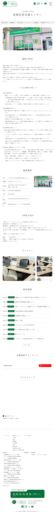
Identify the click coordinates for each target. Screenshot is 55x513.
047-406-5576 (11, 190)
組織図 (14, 441)
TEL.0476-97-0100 (32, 502)
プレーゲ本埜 (12, 456)
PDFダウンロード (46, 365)
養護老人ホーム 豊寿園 (9, 476)
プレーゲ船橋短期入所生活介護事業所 (12, 474)
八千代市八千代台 (13, 483)
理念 (14, 439)
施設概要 (12, 22)
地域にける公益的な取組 (18, 450)
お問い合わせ (6, 485)
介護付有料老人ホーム (12, 467)
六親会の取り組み (17, 448)
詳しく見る (27, 345)
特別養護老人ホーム (11, 454)
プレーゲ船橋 (11, 477)
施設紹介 (5, 452)
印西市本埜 (11, 463)
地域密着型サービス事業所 (13, 468)
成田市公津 (11, 481)
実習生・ (39, 454)
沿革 (14, 444)
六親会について (16, 435)
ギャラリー (29, 22)
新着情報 (36, 22)
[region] (27, 22)
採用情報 (33, 452)
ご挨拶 (14, 437)
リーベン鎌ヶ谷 (12, 470)
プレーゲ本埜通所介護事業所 (10, 458)
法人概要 (15, 443)
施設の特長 (4, 22)
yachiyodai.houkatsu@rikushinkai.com (18, 198)
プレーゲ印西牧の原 (12, 465)
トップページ (6, 435)
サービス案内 (27, 435)
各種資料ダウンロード (46, 22)
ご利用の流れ (20, 22)
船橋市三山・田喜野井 (14, 479)
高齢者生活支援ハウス (12, 460)
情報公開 (15, 446)
